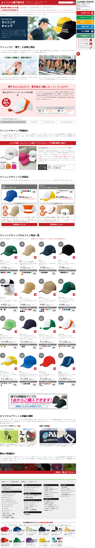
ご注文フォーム (33, 481)
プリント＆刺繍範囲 (30, 509)
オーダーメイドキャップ (32, 487)
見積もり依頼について (51, 489)
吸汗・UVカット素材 (9, 514)
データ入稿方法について (52, 506)
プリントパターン (30, 504)
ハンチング (6, 512)
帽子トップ (5, 481)
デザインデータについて (52, 492)
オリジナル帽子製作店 (12, 2)
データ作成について (50, 504)
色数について (29, 507)
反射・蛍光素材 (7, 515)
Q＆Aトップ (48, 487)
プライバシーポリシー (68, 491)
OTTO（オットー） (8, 487)
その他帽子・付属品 (8, 517)
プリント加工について (31, 506)
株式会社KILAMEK (85, 3)
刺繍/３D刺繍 (29, 497)
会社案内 (64, 487)
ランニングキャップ (30, 491)
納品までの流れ (49, 503)
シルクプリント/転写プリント (33, 495)
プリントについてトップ (32, 502)
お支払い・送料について (52, 508)
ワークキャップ (7, 506)
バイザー (5, 508)
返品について (49, 510)
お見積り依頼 (14, 481)
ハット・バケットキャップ (10, 503)
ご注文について (49, 496)
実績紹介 (27, 514)
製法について (49, 494)
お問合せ (23, 481)
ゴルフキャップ (29, 489)
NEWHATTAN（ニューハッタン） (12, 489)
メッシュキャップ (8, 499)
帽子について (49, 491)
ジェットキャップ (8, 504)
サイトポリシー (66, 492)
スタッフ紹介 (66, 489)
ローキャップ (7, 497)
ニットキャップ (7, 510)
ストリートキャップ (8, 495)
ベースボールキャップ (9, 501)
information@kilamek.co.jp (85, 6)
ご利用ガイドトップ (50, 501)
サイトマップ (66, 496)
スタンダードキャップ (9, 494)
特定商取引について (67, 494)
